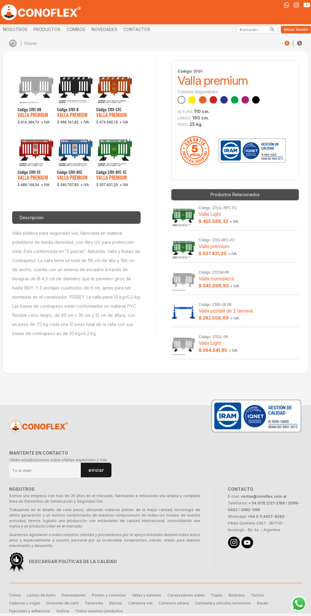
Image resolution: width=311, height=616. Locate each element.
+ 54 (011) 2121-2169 (266, 503)
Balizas (115, 603)
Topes (217, 595)
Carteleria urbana (174, 603)
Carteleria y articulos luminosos (223, 603)
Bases (262, 603)
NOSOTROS (15, 29)
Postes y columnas (109, 595)
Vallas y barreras (146, 595)
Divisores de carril (62, 603)
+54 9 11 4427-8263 (266, 516)
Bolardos (237, 595)
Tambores (94, 603)
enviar (96, 470)
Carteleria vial (140, 603)
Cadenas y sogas (24, 603)
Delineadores (74, 595)
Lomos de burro (41, 595)
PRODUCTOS (46, 29)
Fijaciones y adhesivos (29, 611)
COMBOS (76, 29)
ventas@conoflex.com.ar (264, 496)
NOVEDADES (104, 29)
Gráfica (62, 611)
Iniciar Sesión (296, 29)
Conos (15, 595)
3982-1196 (250, 509)
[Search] (272, 29)
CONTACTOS (136, 29)
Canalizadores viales (186, 595)
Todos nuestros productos (99, 611)
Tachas (257, 595)
